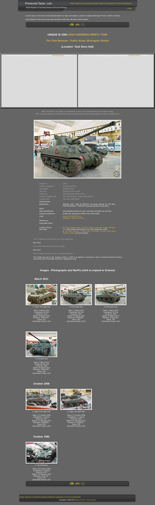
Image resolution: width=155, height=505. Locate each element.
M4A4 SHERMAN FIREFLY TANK (88, 34)
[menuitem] (72, 3)
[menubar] (101, 3)
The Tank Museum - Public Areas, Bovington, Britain (77, 40)
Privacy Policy (91, 500)
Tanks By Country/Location (86, 3)
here (117, 114)
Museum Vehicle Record (72, 216)
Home (72, 3)
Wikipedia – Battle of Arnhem (74, 218)
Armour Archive (80, 500)
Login (129, 8)
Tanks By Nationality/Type (110, 3)
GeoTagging (126, 3)
